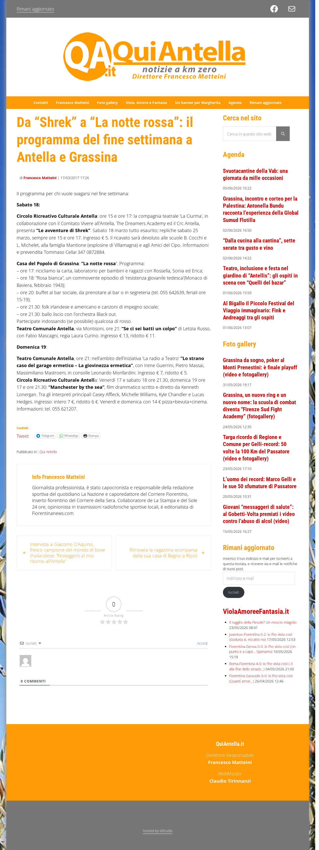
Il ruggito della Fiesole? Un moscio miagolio (263, 622)
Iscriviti (233, 592)
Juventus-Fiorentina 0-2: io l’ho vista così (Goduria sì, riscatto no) (260, 637)
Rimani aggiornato (35, 9)
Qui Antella (48, 451)
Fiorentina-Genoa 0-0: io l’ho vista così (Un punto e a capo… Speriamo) (262, 649)
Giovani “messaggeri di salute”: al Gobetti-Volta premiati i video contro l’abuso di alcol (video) (259, 514)
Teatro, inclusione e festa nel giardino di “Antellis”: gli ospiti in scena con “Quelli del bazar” (260, 275)
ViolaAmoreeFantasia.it (256, 611)
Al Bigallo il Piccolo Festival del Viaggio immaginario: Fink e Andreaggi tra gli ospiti (258, 310)
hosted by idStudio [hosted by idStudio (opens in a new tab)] (157, 830)
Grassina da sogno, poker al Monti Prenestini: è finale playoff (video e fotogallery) (260, 367)
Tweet (23, 435)
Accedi (202, 643)
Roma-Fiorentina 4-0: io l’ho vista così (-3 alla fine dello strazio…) (261, 666)
